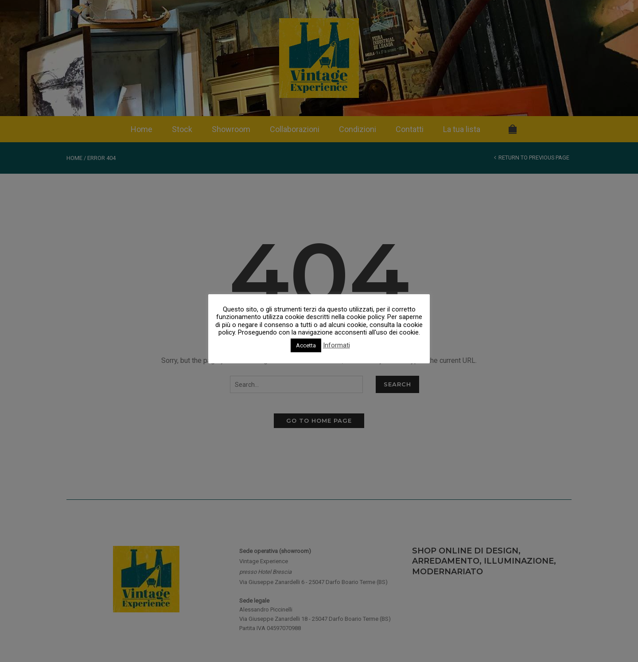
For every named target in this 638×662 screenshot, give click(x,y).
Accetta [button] (306, 345)
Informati (336, 345)
